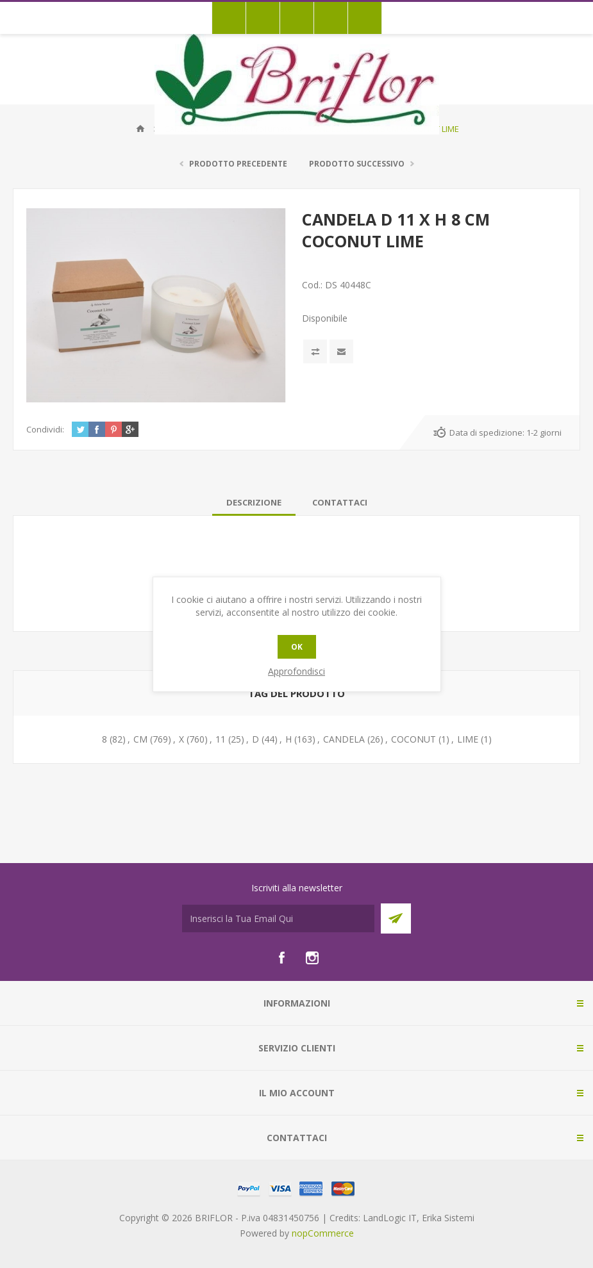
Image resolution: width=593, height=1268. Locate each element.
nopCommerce (323, 1233)
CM (140, 739)
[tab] (254, 502)
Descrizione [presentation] (253, 502)
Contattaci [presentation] (339, 502)
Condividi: (45, 429)
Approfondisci (296, 671)
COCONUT (413, 739)
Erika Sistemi (448, 1218)
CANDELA (344, 739)
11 (220, 739)
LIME (467, 739)
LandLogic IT (390, 1218)
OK (297, 646)
